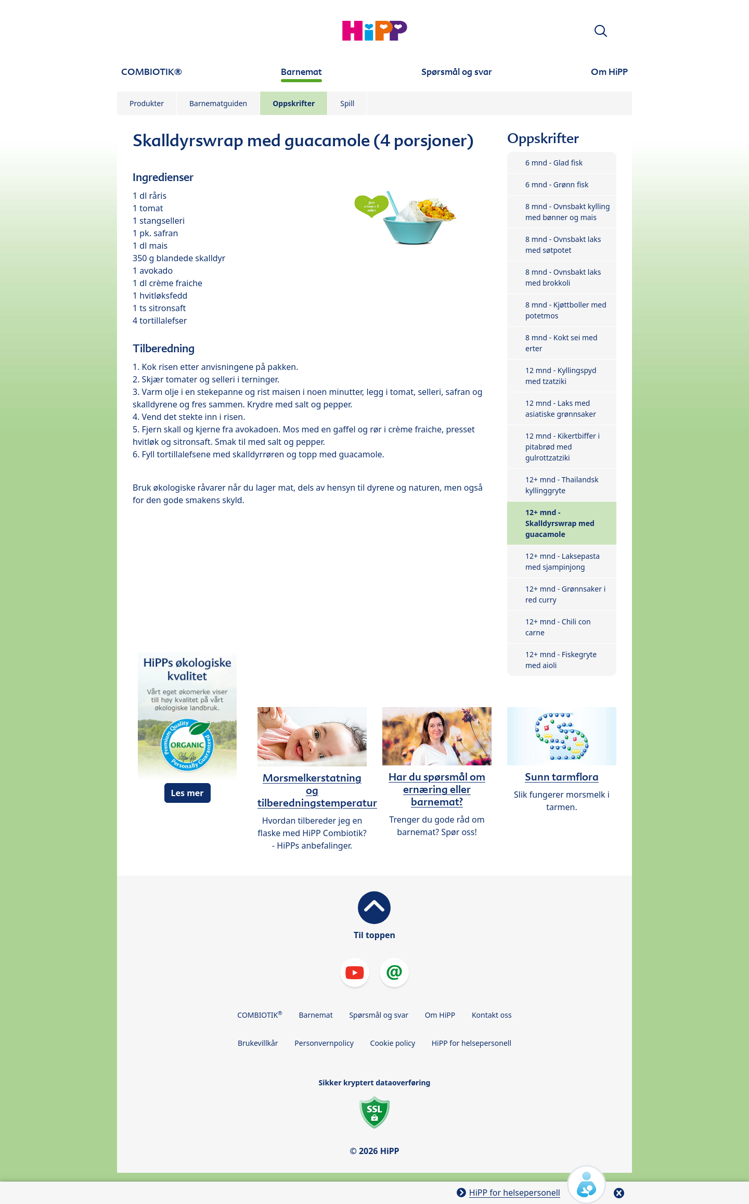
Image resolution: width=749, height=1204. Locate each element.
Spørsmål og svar (378, 1015)
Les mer (187, 793)
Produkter (147, 103)
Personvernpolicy (324, 1043)
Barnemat (315, 1015)
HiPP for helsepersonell (471, 1043)
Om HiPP (440, 1015)
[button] (601, 31)
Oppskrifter (294, 103)
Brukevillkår (258, 1043)
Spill (347, 103)
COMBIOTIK (259, 1014)
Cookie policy (393, 1043)
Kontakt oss (492, 1015)
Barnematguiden (218, 103)
